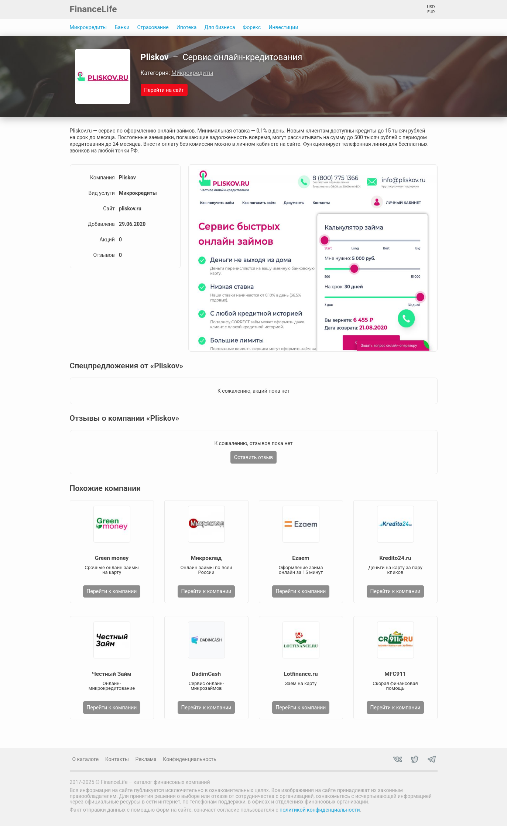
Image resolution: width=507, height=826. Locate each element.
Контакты (117, 759)
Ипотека (187, 27)
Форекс (252, 27)
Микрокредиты (88, 27)
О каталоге (85, 759)
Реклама (145, 759)
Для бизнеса (219, 27)
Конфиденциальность (189, 759)
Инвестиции (283, 27)
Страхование (152, 27)
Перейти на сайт (164, 90)
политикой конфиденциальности (320, 810)
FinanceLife (93, 9)
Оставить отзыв (253, 457)
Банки (121, 27)
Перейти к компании (112, 591)
